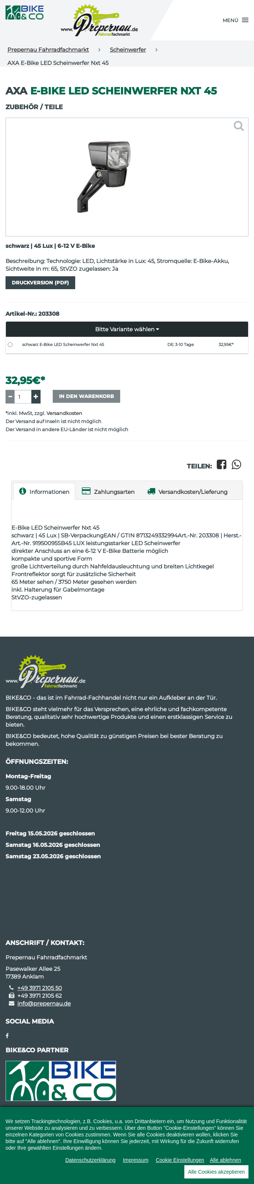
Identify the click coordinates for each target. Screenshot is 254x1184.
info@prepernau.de (44, 1003)
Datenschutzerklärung (90, 1160)
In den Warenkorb (86, 396)
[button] (235, 20)
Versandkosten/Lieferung (187, 491)
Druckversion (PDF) (40, 282)
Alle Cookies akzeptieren (216, 1172)
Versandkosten (64, 413)
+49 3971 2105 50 (39, 987)
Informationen (44, 491)
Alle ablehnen (225, 1160)
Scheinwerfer (128, 49)
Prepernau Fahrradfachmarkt (48, 49)
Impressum (135, 1160)
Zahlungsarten (108, 491)
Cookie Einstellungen (180, 1160)
